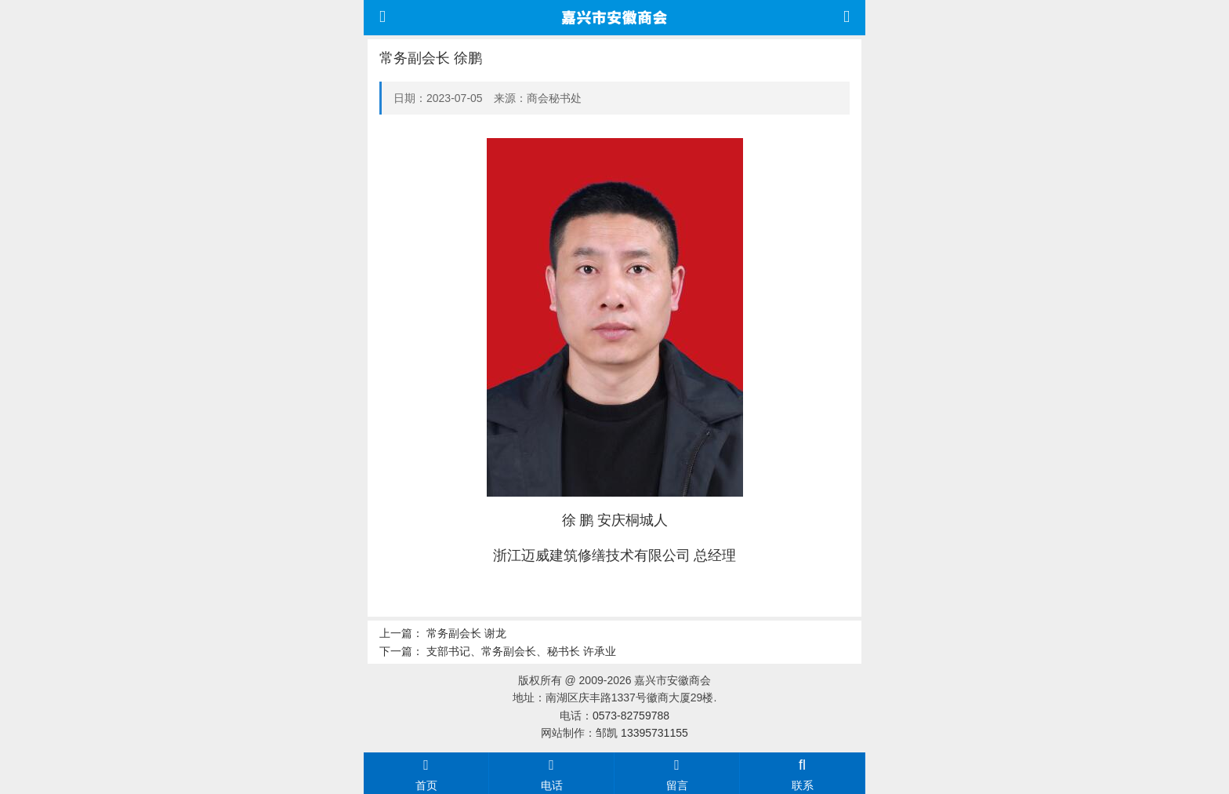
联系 (802, 773)
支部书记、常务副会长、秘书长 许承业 (521, 651)
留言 (676, 773)
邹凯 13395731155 (642, 733)
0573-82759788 (631, 715)
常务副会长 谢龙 (466, 633)
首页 (426, 773)
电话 (551, 773)
